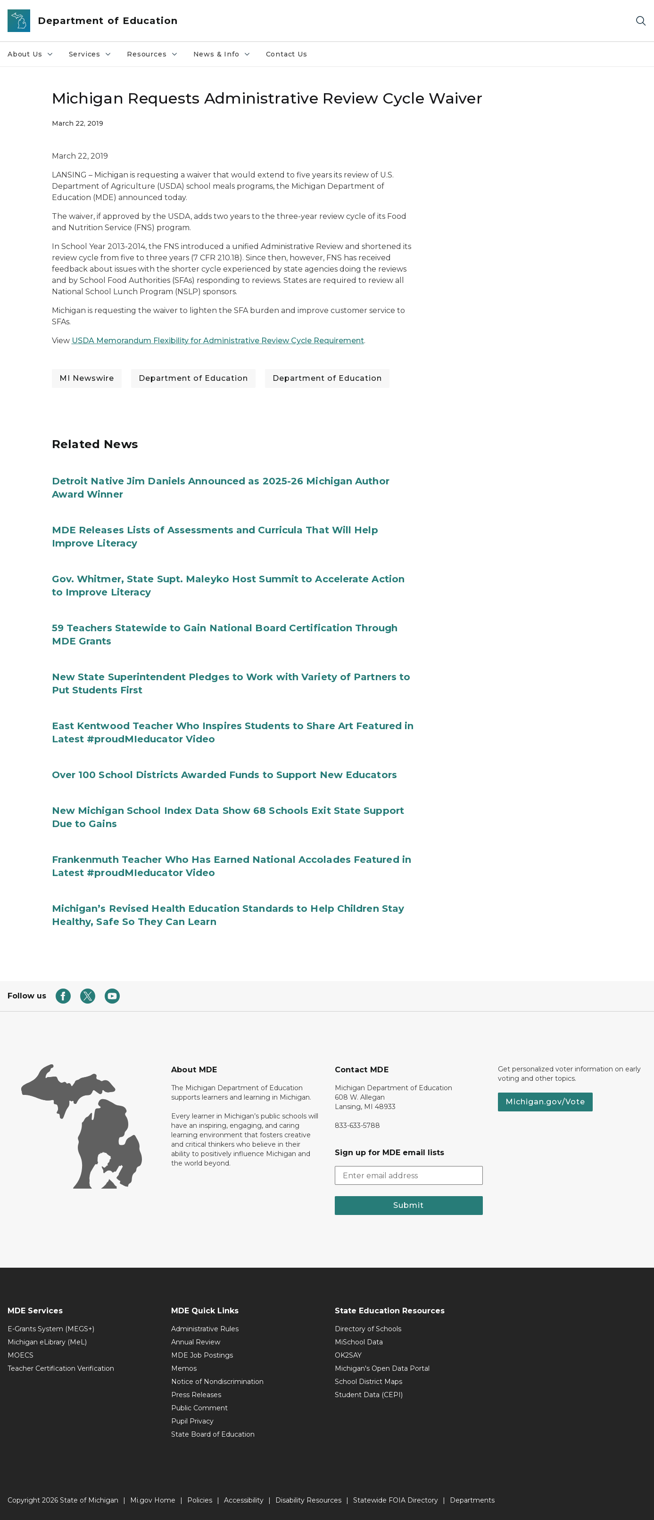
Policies (199, 1500)
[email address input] (409, 1175)
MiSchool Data (359, 1342)
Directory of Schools (368, 1329)
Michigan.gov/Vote (545, 1101)
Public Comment (199, 1408)
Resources (152, 54)
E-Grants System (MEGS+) (51, 1329)
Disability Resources (308, 1500)
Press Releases (196, 1395)
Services (90, 54)
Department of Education (193, 378)
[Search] (640, 21)
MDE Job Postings (202, 1355)
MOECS (20, 1355)
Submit (408, 1205)
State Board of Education (213, 1434)
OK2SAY (348, 1355)
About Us (31, 54)
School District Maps (368, 1381)
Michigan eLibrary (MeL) (47, 1342)
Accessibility (244, 1500)
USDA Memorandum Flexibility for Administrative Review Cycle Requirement (218, 340)
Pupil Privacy (192, 1421)
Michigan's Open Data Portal (382, 1368)
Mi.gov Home (152, 1500)
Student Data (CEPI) (369, 1395)
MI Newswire (86, 378)
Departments (472, 1500)
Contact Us (286, 54)
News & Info (222, 54)
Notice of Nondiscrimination (217, 1381)
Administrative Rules (205, 1329)
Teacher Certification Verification (61, 1368)
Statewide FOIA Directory (395, 1500)
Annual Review (195, 1342)
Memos (184, 1368)
